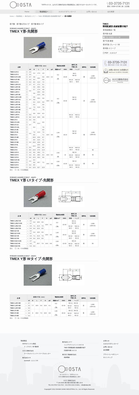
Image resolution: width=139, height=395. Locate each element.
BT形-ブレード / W (112, 45)
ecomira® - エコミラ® (31, 360)
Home (27, 12)
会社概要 (110, 12)
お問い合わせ (91, 12)
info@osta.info (86, 385)
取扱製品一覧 (110, 30)
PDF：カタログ (111, 53)
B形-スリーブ (110, 48)
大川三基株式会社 (28, 351)
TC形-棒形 (109, 41)
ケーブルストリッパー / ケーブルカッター (37, 353)
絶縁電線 (67, 357)
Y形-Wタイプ (38, 24)
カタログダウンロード (67, 12)
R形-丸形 (108, 34)
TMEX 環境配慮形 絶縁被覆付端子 (49, 16)
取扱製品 (19, 16)
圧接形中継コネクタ (70, 350)
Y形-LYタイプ (24, 24)
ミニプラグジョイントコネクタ (74, 345)
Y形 (13, 24)
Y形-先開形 (68, 16)
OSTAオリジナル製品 (29, 344)
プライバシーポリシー (110, 354)
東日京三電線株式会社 (69, 354)
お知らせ (106, 341)
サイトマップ (107, 357)
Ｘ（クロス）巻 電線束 (31, 346)
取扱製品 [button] (43, 12)
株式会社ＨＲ (26, 357)
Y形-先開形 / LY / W (112, 37)
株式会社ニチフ (30, 16)
